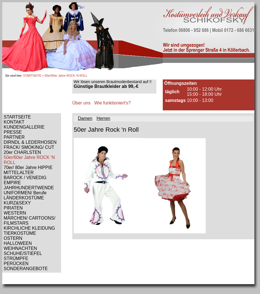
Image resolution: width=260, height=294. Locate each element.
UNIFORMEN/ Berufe (25, 192)
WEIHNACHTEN (20, 248)
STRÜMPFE (16, 258)
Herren (103, 118)
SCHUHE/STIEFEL (23, 253)
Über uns (81, 103)
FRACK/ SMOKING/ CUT (29, 147)
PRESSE (13, 132)
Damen (85, 118)
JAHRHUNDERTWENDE (29, 187)
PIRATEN (13, 208)
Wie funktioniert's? (112, 103)
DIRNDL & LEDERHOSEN (30, 142)
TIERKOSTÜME (20, 233)
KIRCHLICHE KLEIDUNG (29, 228)
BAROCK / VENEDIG (25, 177)
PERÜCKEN (16, 263)
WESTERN (15, 213)
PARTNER (14, 137)
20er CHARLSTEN (22, 152)
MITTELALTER (19, 172)
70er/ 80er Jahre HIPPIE (28, 167)
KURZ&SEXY (17, 202)
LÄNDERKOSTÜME (24, 197)
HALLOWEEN (18, 243)
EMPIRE (12, 182)
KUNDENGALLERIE (24, 127)
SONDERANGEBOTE (26, 268)
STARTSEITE (32, 75)
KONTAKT (14, 122)
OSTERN (13, 238)
